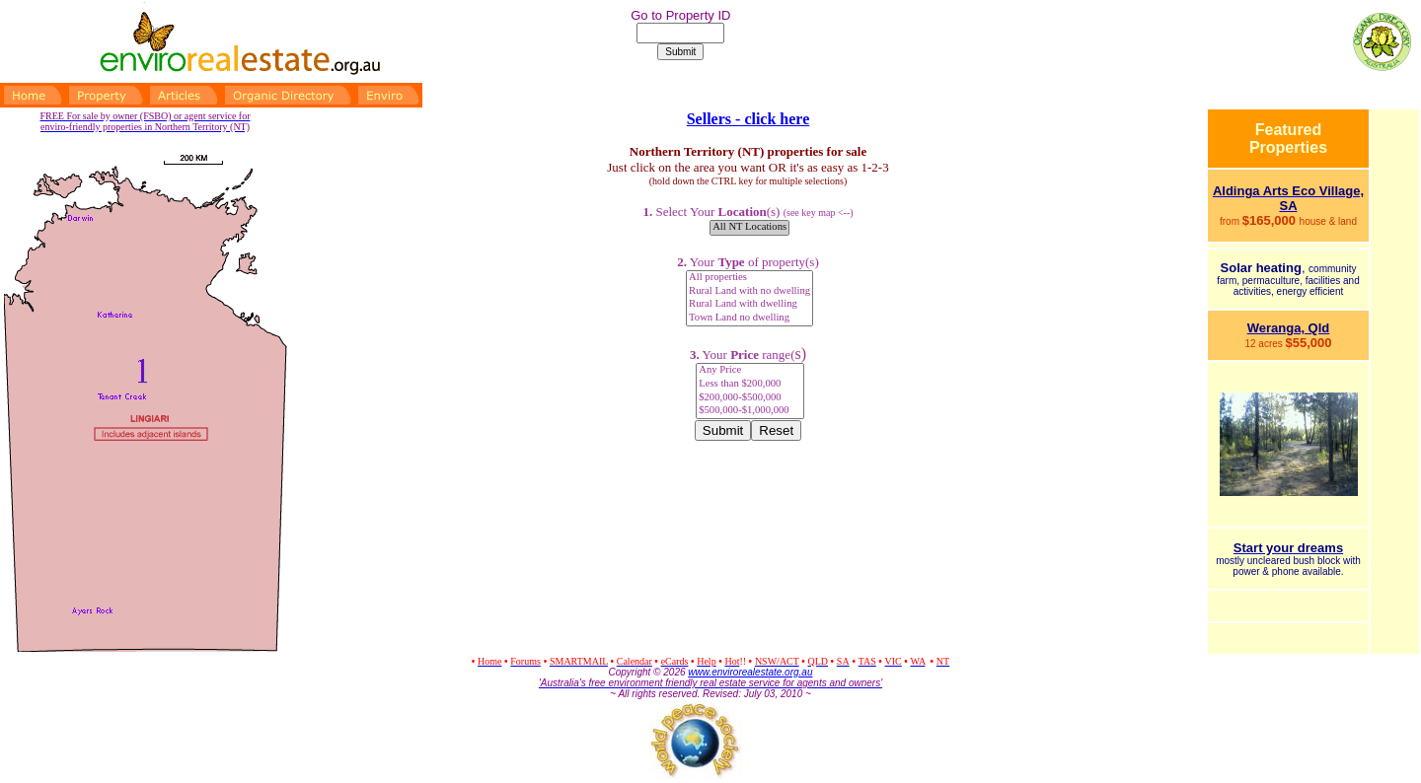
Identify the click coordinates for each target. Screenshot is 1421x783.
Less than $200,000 (750, 385)
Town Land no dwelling (749, 318)
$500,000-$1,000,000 (750, 411)
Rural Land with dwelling (749, 305)
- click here (770, 118)
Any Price (750, 371)
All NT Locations (749, 228)
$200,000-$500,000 (750, 398)
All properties (749, 278)
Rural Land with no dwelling (749, 292)
